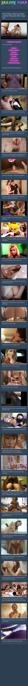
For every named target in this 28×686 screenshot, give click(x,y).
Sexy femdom (14, 54)
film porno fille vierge (14, 63)
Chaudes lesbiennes (14, 50)
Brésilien (14, 48)
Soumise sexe (14, 58)
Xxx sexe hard (13, 60)
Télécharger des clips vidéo (14, 42)
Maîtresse (14, 52)
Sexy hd (14, 56)
